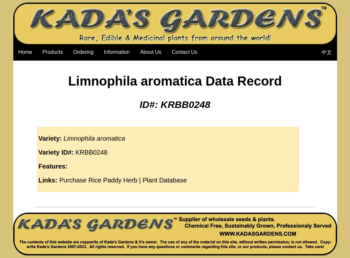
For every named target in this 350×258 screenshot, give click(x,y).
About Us (151, 52)
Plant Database (165, 180)
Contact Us (184, 52)
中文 (327, 52)
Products (52, 52)
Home (25, 52)
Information (117, 52)
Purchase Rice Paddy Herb (98, 180)
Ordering (83, 52)
